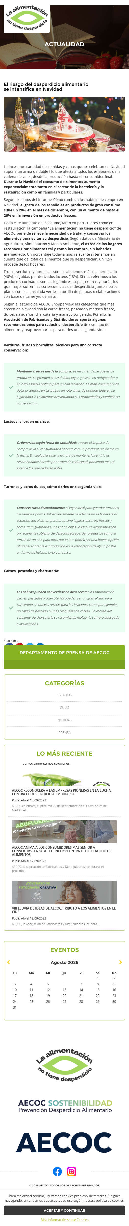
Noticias (65, 720)
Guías (64, 708)
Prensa (65, 733)
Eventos (65, 695)
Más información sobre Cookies (64, 1220)
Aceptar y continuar (64, 1210)
